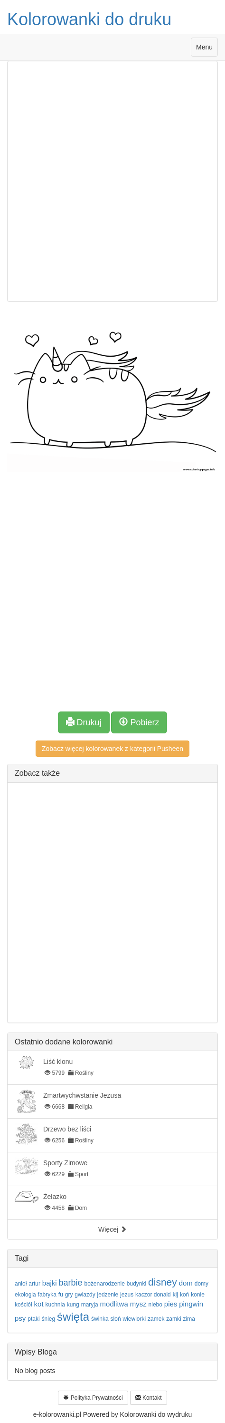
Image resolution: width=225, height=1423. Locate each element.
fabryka (47, 1294)
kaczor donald (153, 1294)
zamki (173, 1319)
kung (73, 1304)
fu (60, 1294)
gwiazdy (85, 1294)
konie (198, 1294)
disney (162, 1282)
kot (39, 1304)
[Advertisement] (112, 181)
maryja (89, 1304)
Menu (207, 49)
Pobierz (139, 722)
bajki (49, 1283)
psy (20, 1318)
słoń (116, 1319)
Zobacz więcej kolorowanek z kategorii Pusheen (112, 748)
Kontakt (148, 1397)
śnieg (48, 1319)
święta (73, 1316)
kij (175, 1294)
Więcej (112, 1229)
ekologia (25, 1294)
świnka (100, 1319)
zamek (156, 1319)
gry (69, 1294)
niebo (155, 1304)
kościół (23, 1304)
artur (34, 1283)
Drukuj (84, 722)
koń (184, 1294)
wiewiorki (134, 1319)
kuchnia (55, 1304)
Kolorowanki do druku (89, 19)
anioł (21, 1283)
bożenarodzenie (104, 1283)
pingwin (191, 1304)
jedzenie (108, 1294)
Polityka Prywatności (92, 1397)
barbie (71, 1282)
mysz (138, 1304)
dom (186, 1283)
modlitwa (114, 1304)
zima (189, 1319)
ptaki (33, 1319)
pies (171, 1304)
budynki (136, 1283)
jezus (126, 1294)
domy (201, 1283)
